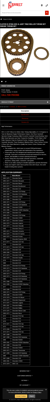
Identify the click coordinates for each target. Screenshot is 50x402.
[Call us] (47, 5)
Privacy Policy (37, 392)
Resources (25, 118)
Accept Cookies (21, 396)
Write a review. (22, 106)
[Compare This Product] (6, 81)
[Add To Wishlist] (2, 81)
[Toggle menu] (3, 5)
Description (25, 111)
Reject (32, 396)
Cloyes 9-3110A (7, 19)
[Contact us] (42, 5)
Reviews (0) (25, 122)
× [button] (46, 389)
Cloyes (8, 90)
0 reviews (12, 106)
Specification (25, 114)
